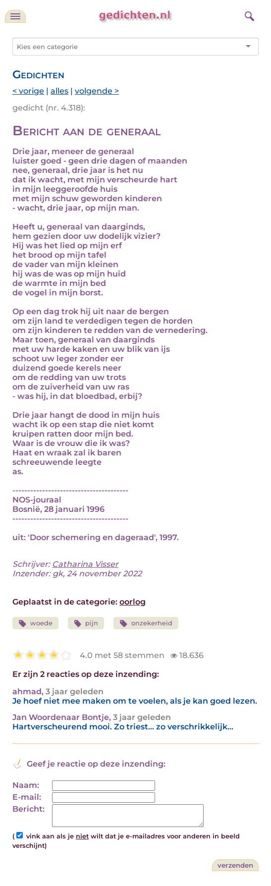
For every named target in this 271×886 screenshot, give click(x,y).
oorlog (132, 602)
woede (35, 623)
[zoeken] (248, 15)
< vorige (28, 91)
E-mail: (26, 797)
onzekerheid (145, 623)
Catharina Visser (85, 564)
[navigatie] (15, 16)
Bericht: (28, 809)
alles (59, 91)
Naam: (25, 785)
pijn (86, 623)
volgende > (97, 91)
